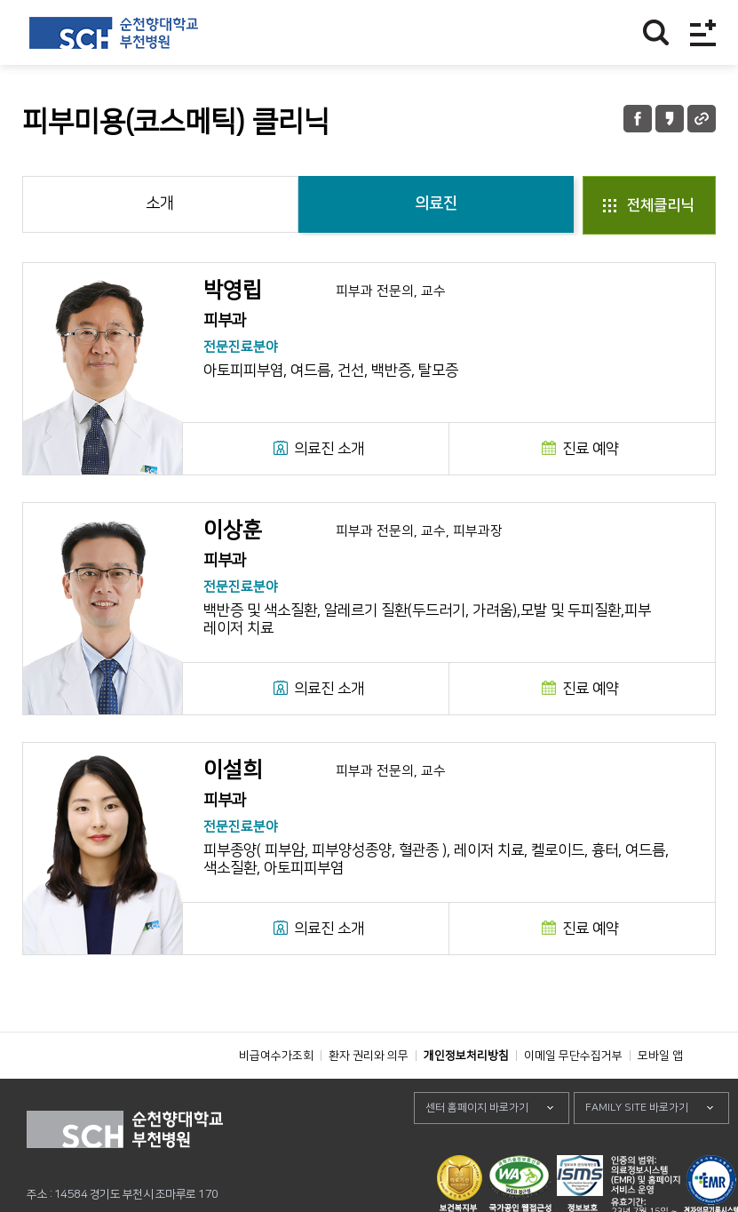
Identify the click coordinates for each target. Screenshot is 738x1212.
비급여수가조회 (276, 1095)
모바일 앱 (660, 1095)
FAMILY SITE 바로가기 (636, 1147)
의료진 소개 (329, 449)
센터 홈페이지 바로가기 (476, 1147)
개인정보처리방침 (466, 1095)
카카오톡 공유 (669, 118)
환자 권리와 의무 (369, 1095)
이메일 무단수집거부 (573, 1095)
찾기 (656, 32)
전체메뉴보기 (703, 32)
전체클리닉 (660, 205)
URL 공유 (701, 118)
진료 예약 (590, 449)
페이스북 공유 (637, 118)
